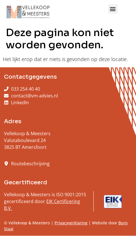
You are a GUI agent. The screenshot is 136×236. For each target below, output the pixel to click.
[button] (113, 9)
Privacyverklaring (71, 222)
